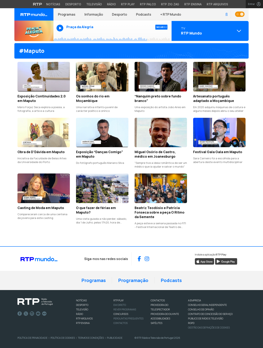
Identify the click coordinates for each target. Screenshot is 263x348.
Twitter (26, 313)
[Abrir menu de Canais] (210, 31)
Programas (66, 14)
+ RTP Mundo (170, 14)
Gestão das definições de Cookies (209, 327)
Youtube (38, 313)
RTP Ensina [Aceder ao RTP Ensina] (193, 4)
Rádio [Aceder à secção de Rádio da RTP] (111, 4)
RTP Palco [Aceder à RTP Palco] (148, 4)
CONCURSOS (120, 314)
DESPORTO (82, 305)
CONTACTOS (158, 300)
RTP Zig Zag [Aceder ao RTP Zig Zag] (170, 4)
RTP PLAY (118, 300)
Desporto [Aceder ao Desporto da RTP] (73, 4)
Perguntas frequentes (128, 318)
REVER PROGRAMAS (124, 309)
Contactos (120, 323)
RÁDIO (79, 314)
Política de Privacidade (32, 338)
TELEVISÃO (82, 309)
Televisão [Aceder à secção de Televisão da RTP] (94, 4)
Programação (133, 280)
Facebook (19, 313)
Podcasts (143, 14)
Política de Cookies (63, 338)
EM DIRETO (119, 305)
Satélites (156, 323)
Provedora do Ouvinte (165, 314)
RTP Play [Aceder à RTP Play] (128, 4)
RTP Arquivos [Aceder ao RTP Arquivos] (217, 4)
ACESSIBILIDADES (160, 318)
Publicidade (114, 338)
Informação (93, 14)
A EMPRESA (194, 300)
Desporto (119, 14)
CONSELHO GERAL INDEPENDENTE (207, 305)
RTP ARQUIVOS (84, 318)
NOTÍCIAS (81, 300)
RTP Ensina (83, 323)
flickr (44, 313)
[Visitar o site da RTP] (37, 4)
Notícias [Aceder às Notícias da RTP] (53, 4)
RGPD (191, 323)
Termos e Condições (91, 338)
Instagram (32, 313)
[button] (226, 14)
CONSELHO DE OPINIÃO (201, 309)
